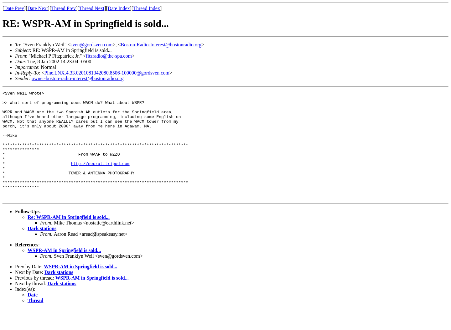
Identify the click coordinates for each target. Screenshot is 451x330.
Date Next (38, 8)
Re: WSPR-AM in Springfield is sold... (69, 238)
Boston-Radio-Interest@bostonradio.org (161, 44)
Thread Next (91, 8)
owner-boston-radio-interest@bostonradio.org (78, 78)
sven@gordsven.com (91, 44)
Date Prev (14, 8)
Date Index (119, 8)
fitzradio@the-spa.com (109, 56)
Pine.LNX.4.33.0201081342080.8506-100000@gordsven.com (106, 72)
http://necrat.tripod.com (100, 178)
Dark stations (42, 250)
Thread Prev (63, 8)
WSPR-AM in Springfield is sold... (64, 272)
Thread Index (146, 8)
